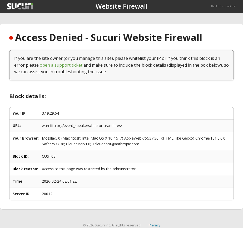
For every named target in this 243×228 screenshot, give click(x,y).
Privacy (154, 225)
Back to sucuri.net (223, 6)
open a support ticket (61, 65)
